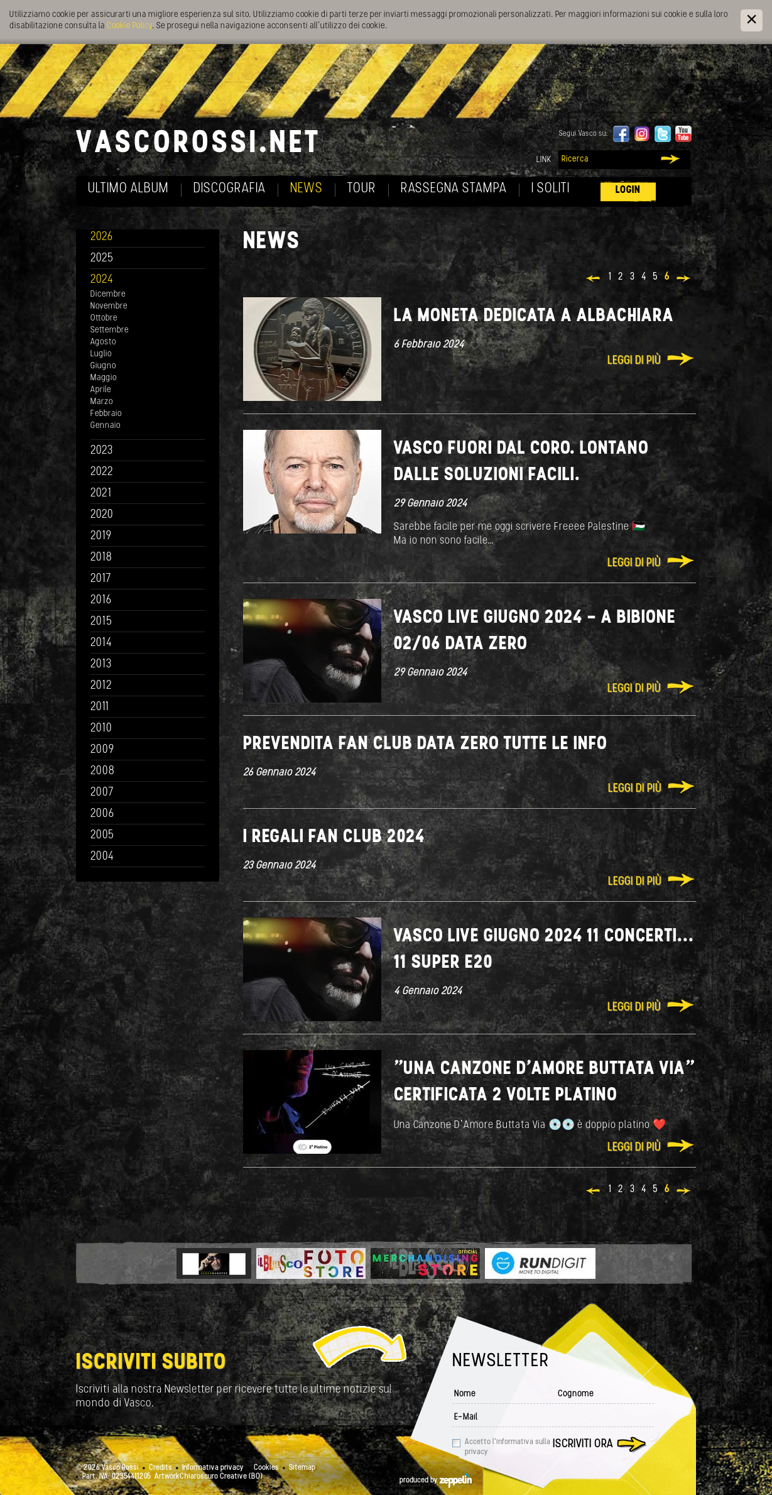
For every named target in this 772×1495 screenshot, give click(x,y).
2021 (101, 494)
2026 (101, 237)
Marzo (101, 402)
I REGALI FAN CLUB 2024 (334, 837)
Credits (160, 1468)
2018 (101, 558)
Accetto (507, 1447)
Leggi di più (634, 361)
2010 (101, 729)
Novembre (109, 306)
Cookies (266, 1468)
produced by (436, 1480)
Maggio (103, 378)
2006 (102, 814)
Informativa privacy (213, 1468)
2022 (102, 472)
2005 (102, 835)
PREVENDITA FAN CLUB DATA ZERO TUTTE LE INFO (425, 744)
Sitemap (302, 1468)
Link (544, 160)
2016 (101, 600)
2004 (102, 857)
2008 (102, 771)
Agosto (103, 342)
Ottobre (103, 318)
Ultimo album (128, 189)
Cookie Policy (129, 26)
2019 (101, 536)
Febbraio (106, 414)
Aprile (100, 390)
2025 (102, 259)
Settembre (109, 330)
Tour (361, 189)
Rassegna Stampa (454, 189)
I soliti (550, 189)
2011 (99, 707)
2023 (101, 451)
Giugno (103, 366)
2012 (101, 686)
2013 (101, 665)
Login (628, 190)
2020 (102, 515)
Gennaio (105, 425)
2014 (101, 643)
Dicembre (108, 294)
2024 (102, 280)
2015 (101, 622)
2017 (100, 579)
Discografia (229, 189)
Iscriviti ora (583, 1444)
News (306, 189)
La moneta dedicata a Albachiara (534, 316)
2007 (102, 793)
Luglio (101, 354)
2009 (102, 750)
